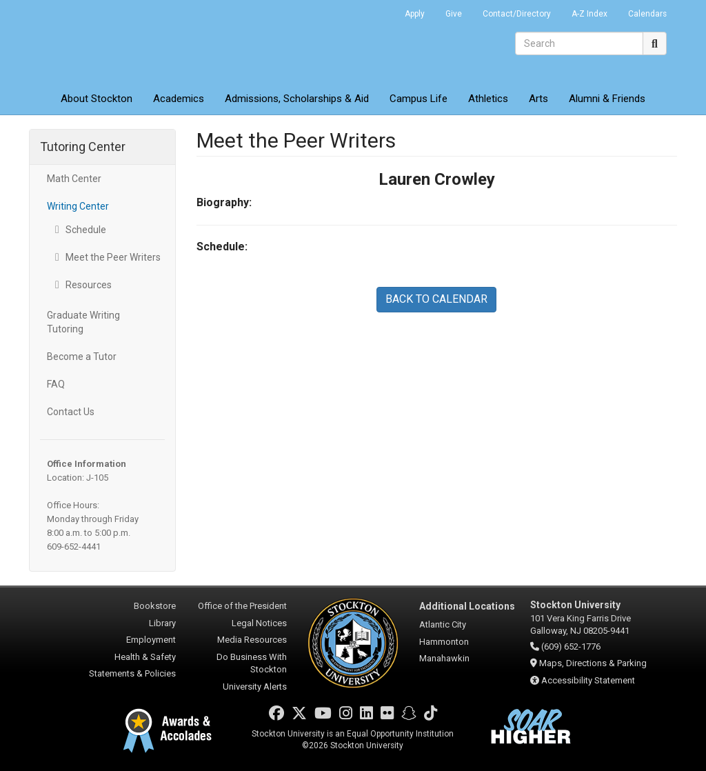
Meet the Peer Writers (113, 257)
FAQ (56, 384)
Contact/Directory (517, 14)
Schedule (85, 229)
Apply (415, 14)
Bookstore (155, 606)
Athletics (488, 98)
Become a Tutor (82, 356)
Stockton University (129, 41)
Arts (538, 98)
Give (453, 14)
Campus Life (418, 98)
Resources (88, 284)
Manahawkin (444, 658)
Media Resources (252, 639)
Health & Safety (145, 657)
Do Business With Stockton (251, 663)
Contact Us (70, 411)
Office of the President (242, 606)
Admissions (297, 98)
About (96, 98)
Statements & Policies (132, 673)
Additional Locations (467, 606)
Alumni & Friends (607, 98)
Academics (178, 98)
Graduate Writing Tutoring (83, 322)
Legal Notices (259, 623)
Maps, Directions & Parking (593, 663)
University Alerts (255, 686)
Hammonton (444, 642)
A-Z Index (589, 14)
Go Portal (376, 10)
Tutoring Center (82, 146)
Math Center (74, 178)
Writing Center (78, 206)
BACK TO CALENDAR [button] (436, 299)
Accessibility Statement (588, 680)
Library (162, 623)
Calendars (647, 14)
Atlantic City (442, 624)
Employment (151, 639)
